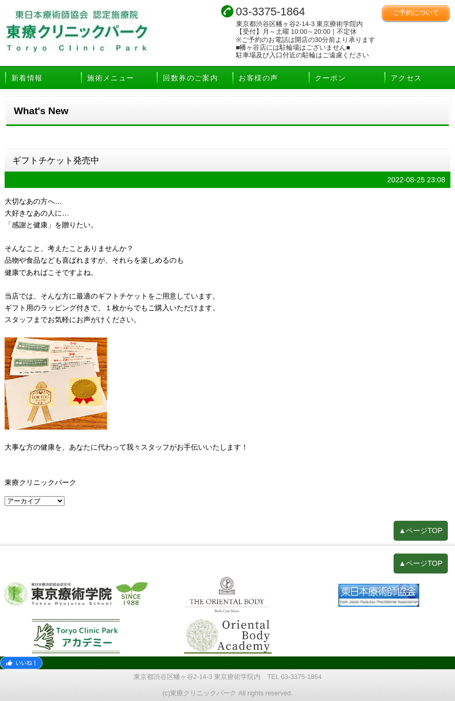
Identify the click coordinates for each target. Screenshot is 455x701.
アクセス (406, 78)
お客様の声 (258, 78)
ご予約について (416, 12)
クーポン (330, 78)
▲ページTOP (421, 530)
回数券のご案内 (190, 78)
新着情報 (27, 78)
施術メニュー (110, 78)
